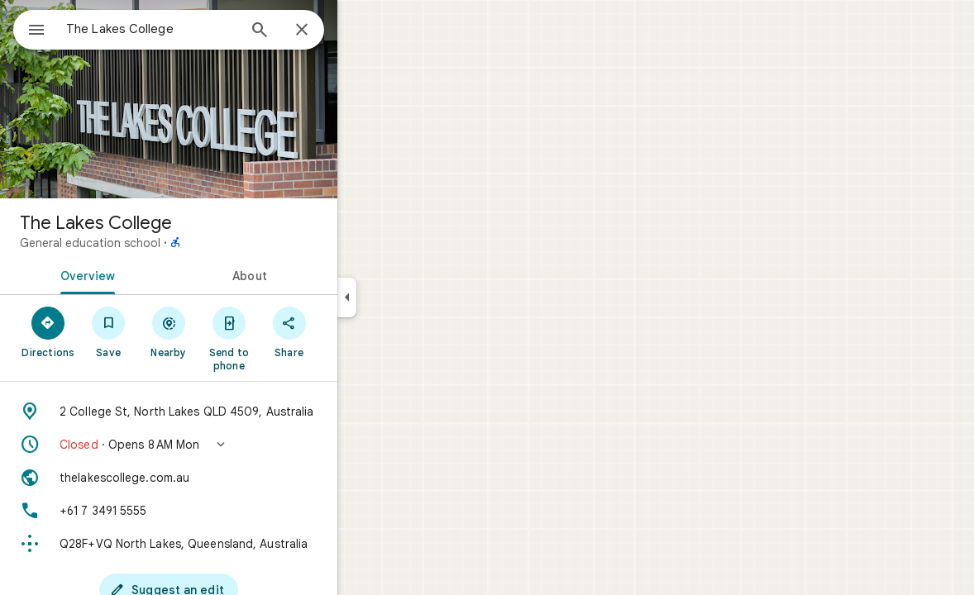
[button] (228, 444)
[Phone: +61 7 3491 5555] (228, 510)
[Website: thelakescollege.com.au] (228, 477)
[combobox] (194, 29)
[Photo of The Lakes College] (228, 99)
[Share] (348, 331)
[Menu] (30, 28)
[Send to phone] (288, 338)
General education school (149, 243)
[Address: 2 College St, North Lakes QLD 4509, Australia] (228, 411)
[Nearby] (228, 331)
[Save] (168, 331)
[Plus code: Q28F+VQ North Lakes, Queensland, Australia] (228, 543)
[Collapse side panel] (406, 297)
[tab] (144, 274)
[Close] (361, 30)
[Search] (319, 31)
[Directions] (108, 331)
